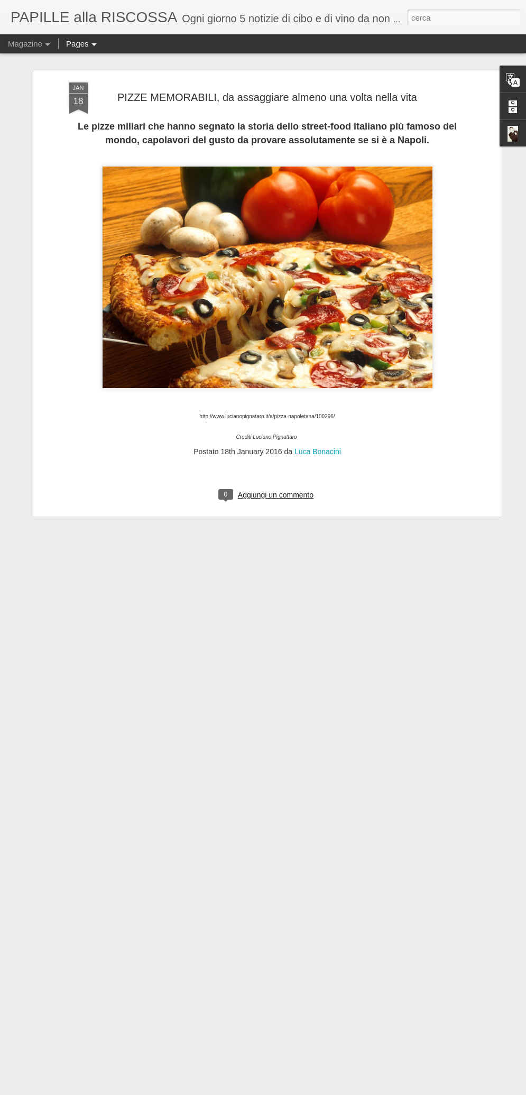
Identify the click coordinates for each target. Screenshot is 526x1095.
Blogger (388, 1089)
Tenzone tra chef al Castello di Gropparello (243, 963)
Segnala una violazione (432, 1089)
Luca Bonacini (317, 373)
